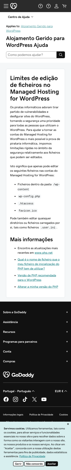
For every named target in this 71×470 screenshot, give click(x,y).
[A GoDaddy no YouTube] (44, 401)
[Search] (61, 54)
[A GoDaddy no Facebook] (6, 401)
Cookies (63, 414)
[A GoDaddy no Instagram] (15, 401)
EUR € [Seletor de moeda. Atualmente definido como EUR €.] (61, 391)
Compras (9, 361)
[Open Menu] (4, 6)
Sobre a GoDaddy (14, 312)
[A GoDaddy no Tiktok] (25, 401)
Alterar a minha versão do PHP (38, 286)
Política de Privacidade (41, 414)
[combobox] (31, 54)
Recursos (9, 331)
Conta (7, 351)
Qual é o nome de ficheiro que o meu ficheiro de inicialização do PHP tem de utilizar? (39, 264)
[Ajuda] (40, 6)
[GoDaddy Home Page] (18, 375)
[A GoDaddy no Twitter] (34, 401)
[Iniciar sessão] (56, 6)
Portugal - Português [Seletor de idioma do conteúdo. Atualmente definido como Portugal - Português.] (19, 391)
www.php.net (44, 252)
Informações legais (13, 414)
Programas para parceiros (20, 341)
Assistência (10, 321)
